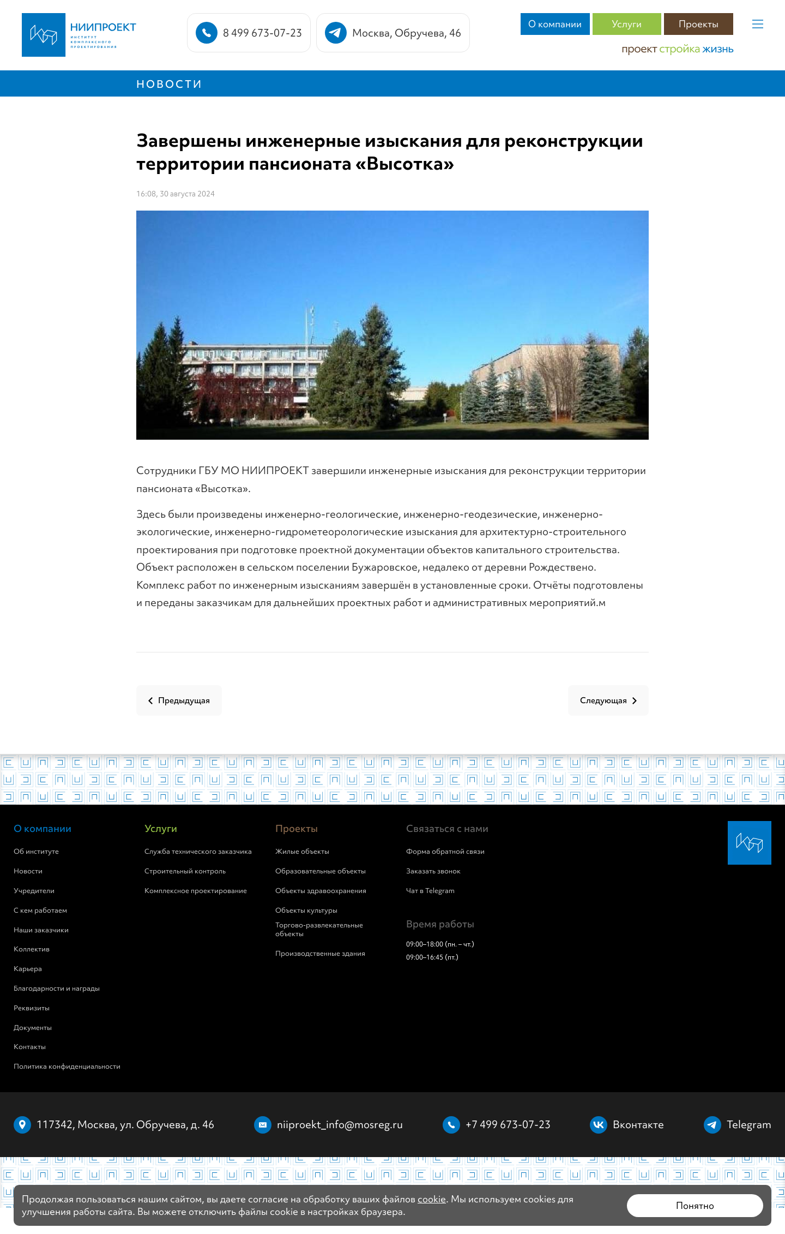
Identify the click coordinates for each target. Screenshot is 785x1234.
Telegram (749, 1124)
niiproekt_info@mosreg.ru (340, 1124)
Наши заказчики (41, 930)
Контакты (30, 1047)
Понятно (695, 1205)
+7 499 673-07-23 (508, 1124)
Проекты (698, 23)
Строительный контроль (185, 871)
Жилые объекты (302, 851)
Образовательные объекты (320, 871)
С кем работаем (40, 910)
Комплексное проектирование (195, 890)
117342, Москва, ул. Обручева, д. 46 (125, 1124)
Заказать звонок (433, 871)
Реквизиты (32, 1008)
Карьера (28, 969)
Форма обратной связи (445, 851)
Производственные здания (320, 953)
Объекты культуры (306, 910)
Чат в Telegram (430, 890)
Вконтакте (638, 1124)
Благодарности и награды (57, 988)
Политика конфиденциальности (67, 1066)
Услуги (627, 23)
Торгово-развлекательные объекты (319, 930)
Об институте (36, 851)
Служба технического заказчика (198, 851)
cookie (432, 1199)
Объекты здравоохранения (320, 890)
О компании (555, 23)
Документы (33, 1027)
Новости (169, 84)
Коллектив (32, 949)
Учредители (34, 890)
